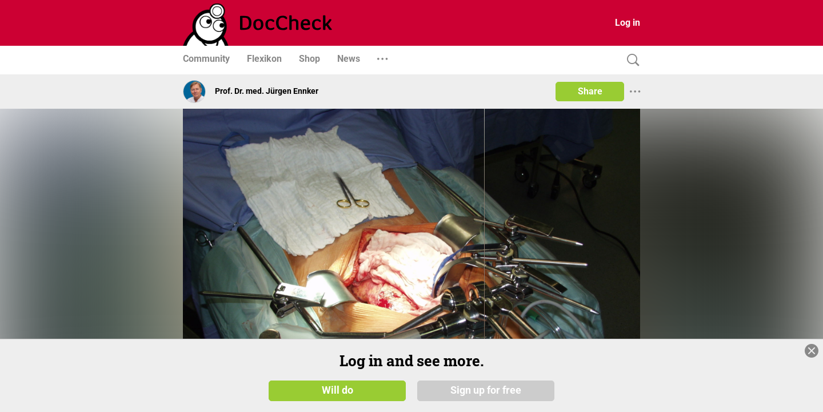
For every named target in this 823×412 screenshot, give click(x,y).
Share (590, 91)
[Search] (630, 60)
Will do (337, 390)
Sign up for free (485, 390)
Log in (627, 22)
